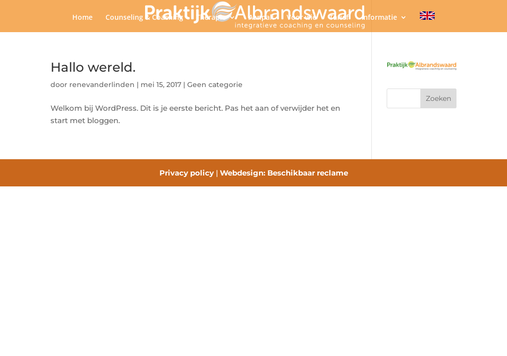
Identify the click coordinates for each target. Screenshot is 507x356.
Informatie (379, 18)
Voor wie (301, 18)
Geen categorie (215, 84)
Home (82, 18)
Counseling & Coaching (144, 18)
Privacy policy (186, 173)
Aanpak (261, 18)
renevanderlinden (102, 84)
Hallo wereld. (93, 67)
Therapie (211, 18)
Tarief (339, 18)
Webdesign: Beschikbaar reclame (284, 173)
